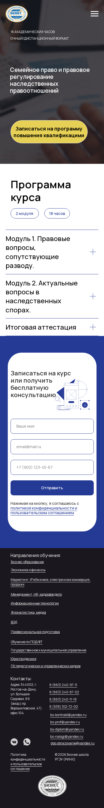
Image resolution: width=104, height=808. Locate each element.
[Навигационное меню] (94, 14)
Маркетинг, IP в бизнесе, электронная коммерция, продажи (50, 582)
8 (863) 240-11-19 (63, 699)
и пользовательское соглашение (26, 766)
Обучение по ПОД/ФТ (26, 641)
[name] (52, 426)
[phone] (52, 467)
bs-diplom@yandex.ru (67, 729)
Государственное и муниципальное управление (48, 650)
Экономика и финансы (28, 570)
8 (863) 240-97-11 (63, 684)
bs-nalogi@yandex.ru (66, 736)
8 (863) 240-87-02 (64, 692)
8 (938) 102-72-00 (63, 706)
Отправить (52, 487)
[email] (52, 446)
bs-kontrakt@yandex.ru (68, 714)
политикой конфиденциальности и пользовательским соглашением (44, 510)
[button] (49, 131)
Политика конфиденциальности (28, 757)
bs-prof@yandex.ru (65, 722)
